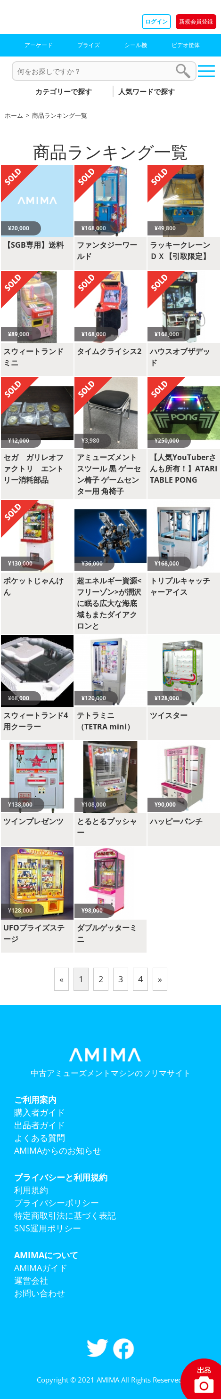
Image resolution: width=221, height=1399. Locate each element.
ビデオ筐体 (186, 45)
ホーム (14, 115)
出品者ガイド (39, 1125)
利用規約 (31, 1190)
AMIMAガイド (40, 1267)
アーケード (39, 45)
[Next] (160, 979)
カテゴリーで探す (63, 91)
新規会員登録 (196, 21)
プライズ (88, 45)
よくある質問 (39, 1137)
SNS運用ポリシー (47, 1228)
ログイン (156, 21)
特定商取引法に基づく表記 (65, 1215)
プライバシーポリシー (56, 1202)
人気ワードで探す (146, 91)
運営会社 (31, 1280)
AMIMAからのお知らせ (57, 1150)
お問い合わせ (39, 1293)
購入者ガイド (39, 1112)
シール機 (135, 45)
